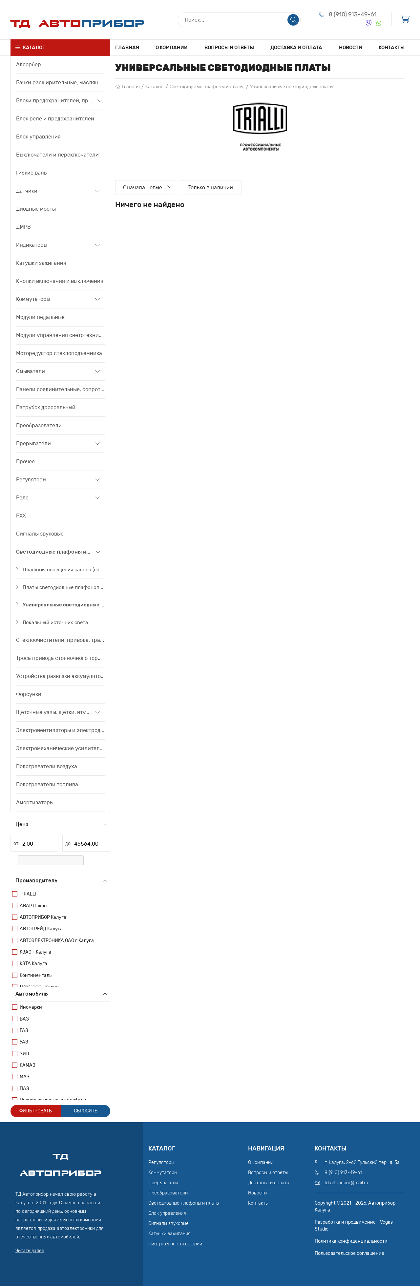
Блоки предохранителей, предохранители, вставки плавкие (54, 100)
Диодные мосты (36, 209)
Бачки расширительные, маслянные (60, 82)
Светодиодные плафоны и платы (53, 552)
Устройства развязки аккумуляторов (60, 676)
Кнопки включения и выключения (59, 281)
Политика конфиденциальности (351, 1241)
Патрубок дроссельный (45, 407)
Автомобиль (31, 994)
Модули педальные (40, 317)
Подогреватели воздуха (46, 766)
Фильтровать (35, 1111)
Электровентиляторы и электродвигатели (60, 730)
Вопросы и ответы (229, 48)
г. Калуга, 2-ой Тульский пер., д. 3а (362, 1162)
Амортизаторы (34, 802)
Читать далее (29, 1251)
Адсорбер (28, 64)
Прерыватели (33, 443)
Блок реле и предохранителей (55, 119)
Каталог (154, 87)
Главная (127, 48)
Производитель (36, 880)
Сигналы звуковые (40, 534)
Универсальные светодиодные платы (64, 605)
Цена (22, 824)
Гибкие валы (32, 173)
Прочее (25, 461)
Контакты (392, 48)
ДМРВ (23, 227)
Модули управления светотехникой (60, 335)
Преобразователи (39, 425)
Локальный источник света (55, 622)
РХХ (21, 516)
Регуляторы (31, 479)
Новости (350, 48)
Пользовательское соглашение (349, 1253)
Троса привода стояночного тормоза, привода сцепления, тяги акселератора (60, 658)
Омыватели (30, 371)
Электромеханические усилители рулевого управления (60, 748)
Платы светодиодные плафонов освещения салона (64, 587)
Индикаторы (31, 245)
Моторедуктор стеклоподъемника (59, 353)
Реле (22, 498)
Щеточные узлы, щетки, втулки (53, 712)
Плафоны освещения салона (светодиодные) (64, 570)
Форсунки (28, 694)
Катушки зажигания (41, 263)
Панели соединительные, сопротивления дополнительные (60, 389)
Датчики (26, 191)
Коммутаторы (33, 299)
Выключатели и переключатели (57, 155)
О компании (172, 48)
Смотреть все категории (175, 1244)
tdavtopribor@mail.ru (346, 1183)
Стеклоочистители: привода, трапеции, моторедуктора (60, 640)
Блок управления (38, 137)
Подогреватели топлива (47, 784)
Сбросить (85, 1111)
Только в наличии (212, 187)
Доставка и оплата (296, 48)
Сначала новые (143, 187)
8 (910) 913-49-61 (353, 14)
